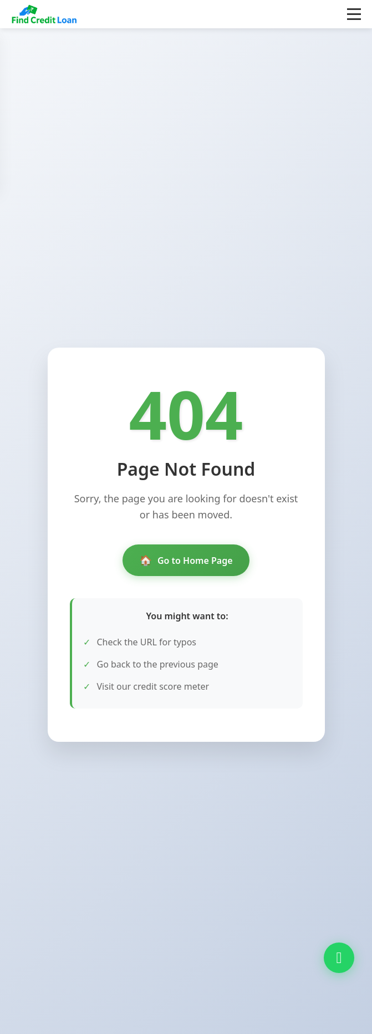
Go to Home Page (185, 560)
